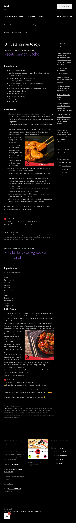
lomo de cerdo (19, 413)
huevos (6, 413)
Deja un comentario (28, 50)
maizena (27, 413)
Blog (12, 232)
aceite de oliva (19, 408)
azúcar (30, 408)
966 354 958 (15, 464)
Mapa (35, 25)
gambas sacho (43, 235)
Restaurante (31, 16)
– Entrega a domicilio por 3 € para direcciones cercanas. (64, 80)
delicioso (18, 235)
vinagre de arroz (20, 239)
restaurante (24, 415)
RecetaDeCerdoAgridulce (11, 415)
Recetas (17, 232)
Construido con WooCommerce (30, 512)
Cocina (66, 169)
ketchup (11, 413)
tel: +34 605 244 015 (14, 489)
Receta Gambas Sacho (21, 54)
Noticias (41, 16)
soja (13, 239)
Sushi (65, 172)
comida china (45, 410)
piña (41, 413)
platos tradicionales (25, 237)
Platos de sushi (66, 166)
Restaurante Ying (33, 415)
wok (27, 239)
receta (44, 237)
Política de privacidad (11, 512)
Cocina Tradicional (35, 410)
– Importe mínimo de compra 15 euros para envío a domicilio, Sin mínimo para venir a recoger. (63, 119)
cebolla (12, 235)
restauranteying (45, 415)
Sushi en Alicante (64, 159)
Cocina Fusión (12, 410)
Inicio (8, 32)
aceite (12, 408)
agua (26, 408)
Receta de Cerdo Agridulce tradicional (25, 255)
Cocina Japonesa (23, 410)
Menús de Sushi (66, 162)
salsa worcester (14, 417)
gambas (24, 235)
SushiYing (17, 50)
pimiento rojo (14, 237)
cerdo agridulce (43, 408)
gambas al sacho (33, 235)
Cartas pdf (7, 25)
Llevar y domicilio (24, 25)
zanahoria (32, 239)
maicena (7, 237)
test (6, 6)
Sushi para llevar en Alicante (13, 16)
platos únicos (37, 237)
